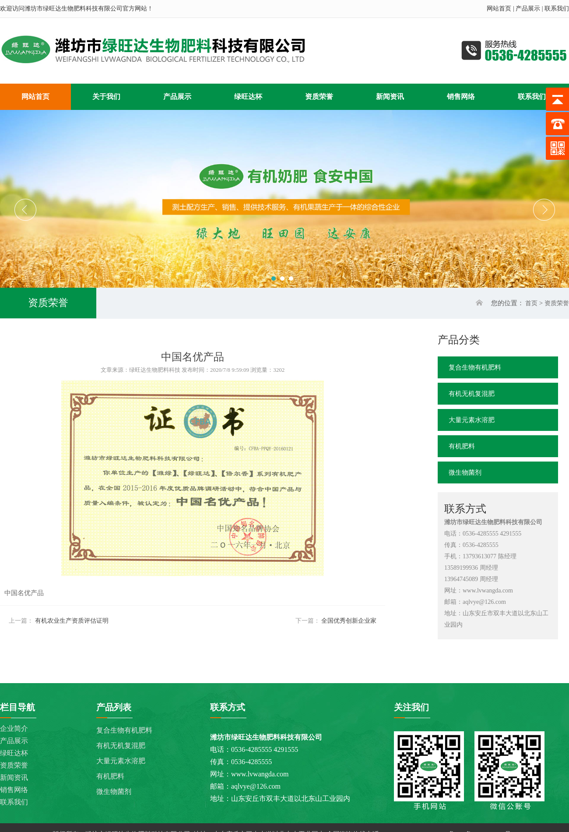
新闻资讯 (14, 777)
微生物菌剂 (465, 472)
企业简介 (14, 728)
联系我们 (556, 8)
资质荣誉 (556, 303)
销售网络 (14, 789)
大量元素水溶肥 (472, 419)
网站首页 (499, 8)
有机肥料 (462, 446)
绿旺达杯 (14, 753)
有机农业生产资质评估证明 (72, 620)
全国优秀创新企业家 (348, 620)
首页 (531, 303)
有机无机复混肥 (472, 393)
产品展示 (528, 8)
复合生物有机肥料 (475, 367)
